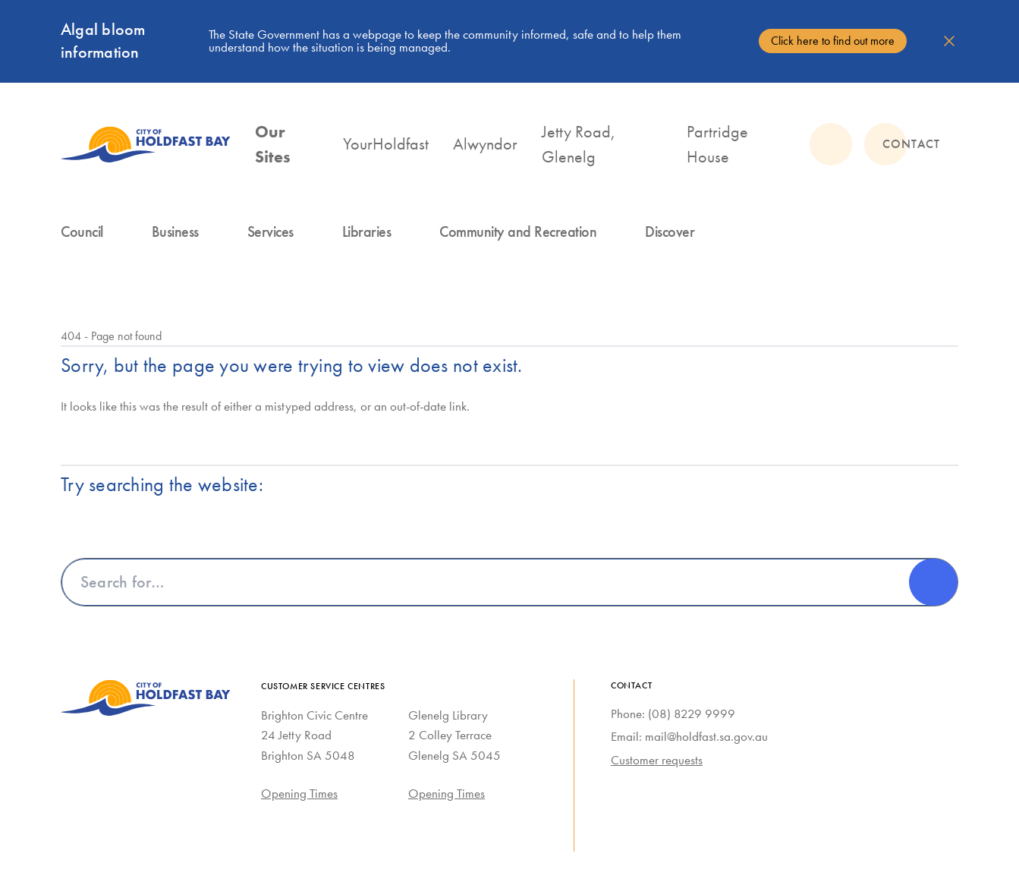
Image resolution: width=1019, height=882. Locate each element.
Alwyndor (485, 144)
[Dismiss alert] (949, 41)
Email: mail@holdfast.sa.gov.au (689, 736)
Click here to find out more (833, 41)
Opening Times (299, 793)
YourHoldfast (386, 144)
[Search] (933, 582)
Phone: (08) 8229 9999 (673, 713)
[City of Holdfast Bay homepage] (146, 144)
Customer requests (657, 759)
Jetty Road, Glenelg (578, 144)
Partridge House (717, 144)
